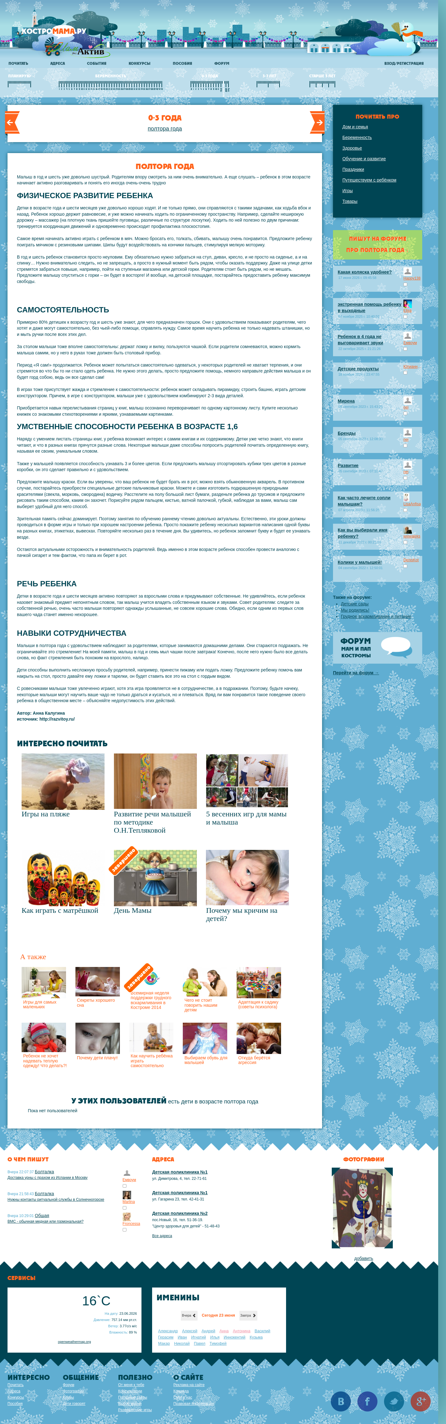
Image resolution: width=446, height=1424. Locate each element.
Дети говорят (74, 1403)
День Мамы (132, 910)
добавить (363, 1258)
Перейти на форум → (356, 672)
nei (405, 407)
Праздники (353, 169)
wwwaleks (411, 536)
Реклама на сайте (189, 1385)
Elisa (407, 310)
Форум (221, 63)
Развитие (348, 465)
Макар (164, 1343)
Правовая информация (193, 1403)
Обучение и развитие (364, 158)
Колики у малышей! (360, 562)
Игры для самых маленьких (39, 1004)
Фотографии (74, 1391)
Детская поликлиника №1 (180, 1172)
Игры (347, 190)
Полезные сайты (132, 1397)
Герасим (165, 1337)
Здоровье (352, 148)
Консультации (130, 1391)
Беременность (357, 137)
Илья (214, 1337)
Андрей (208, 1331)
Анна (223, 1331)
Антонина (241, 1331)
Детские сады (355, 603)
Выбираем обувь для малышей (205, 1060)
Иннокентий (234, 1337)
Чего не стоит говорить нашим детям (200, 1005)
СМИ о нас (182, 1397)
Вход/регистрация (404, 63)
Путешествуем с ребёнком (369, 179)
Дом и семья (355, 126)
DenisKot (411, 560)
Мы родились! (355, 610)
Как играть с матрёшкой (60, 910)
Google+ (421, 1401)
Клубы (68, 1397)
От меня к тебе (131, 1385)
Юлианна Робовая (412, 366)
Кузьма (256, 1337)
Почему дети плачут (97, 1057)
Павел (200, 1343)
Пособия (182, 63)
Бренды (347, 433)
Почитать (18, 63)
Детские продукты (358, 368)
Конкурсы (140, 63)
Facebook (367, 1401)
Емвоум (410, 343)
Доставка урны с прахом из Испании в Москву (48, 1177)
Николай (182, 1343)
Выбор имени (129, 1403)
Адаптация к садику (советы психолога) (258, 1004)
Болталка (44, 1171)
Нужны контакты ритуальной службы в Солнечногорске (56, 1199)
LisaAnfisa (412, 504)
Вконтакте (341, 1401)
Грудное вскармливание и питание (376, 616)
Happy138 (412, 278)
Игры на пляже (46, 814)
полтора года (165, 129)
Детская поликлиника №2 (180, 1213)
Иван (182, 1337)
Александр (168, 1331)
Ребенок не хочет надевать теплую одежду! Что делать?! (45, 1060)
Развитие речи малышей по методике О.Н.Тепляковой (152, 822)
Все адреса (162, 1236)
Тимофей (218, 1343)
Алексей (189, 1331)
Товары (349, 201)
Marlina (129, 1202)
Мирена (346, 401)
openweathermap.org (74, 1342)
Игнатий (198, 1337)
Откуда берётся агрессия (254, 1060)
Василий (262, 1331)
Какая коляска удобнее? (365, 272)
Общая (42, 1215)
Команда (181, 1391)
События (96, 63)
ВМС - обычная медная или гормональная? (46, 1221)
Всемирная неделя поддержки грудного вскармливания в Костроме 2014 (151, 1000)
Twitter (394, 1401)
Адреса (57, 63)
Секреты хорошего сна (96, 1002)
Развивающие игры (135, 1410)
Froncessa (131, 1223)
